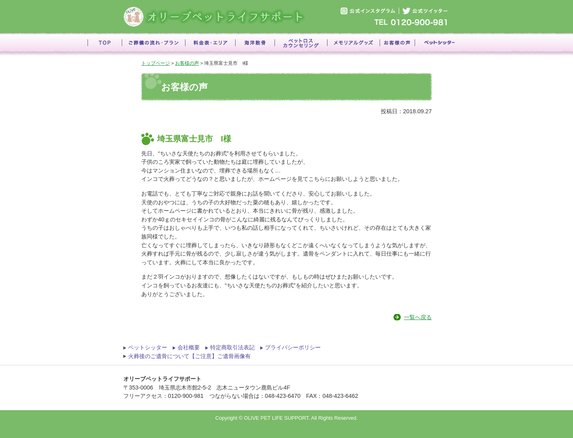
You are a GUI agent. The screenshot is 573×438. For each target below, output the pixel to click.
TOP (105, 44)
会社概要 (188, 347)
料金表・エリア (210, 44)
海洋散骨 (255, 44)
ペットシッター (440, 44)
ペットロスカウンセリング (301, 44)
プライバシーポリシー (293, 347)
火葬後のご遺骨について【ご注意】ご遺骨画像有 (189, 356)
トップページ (155, 63)
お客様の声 (397, 44)
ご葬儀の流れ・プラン (153, 44)
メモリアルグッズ (353, 44)
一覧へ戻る (418, 317)
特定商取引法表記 (232, 347)
